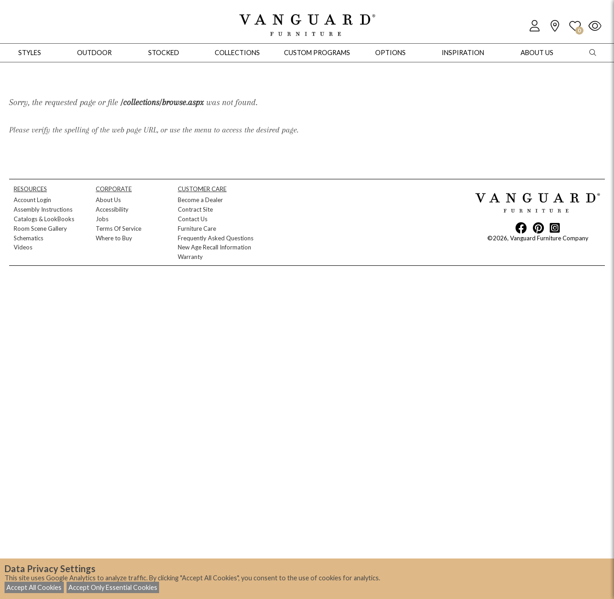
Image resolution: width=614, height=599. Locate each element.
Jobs (102, 219)
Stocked (163, 52)
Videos (23, 247)
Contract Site (195, 209)
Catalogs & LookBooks (44, 219)
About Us (108, 199)
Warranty (190, 256)
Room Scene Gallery (40, 228)
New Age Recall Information (214, 247)
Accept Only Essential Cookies (112, 587)
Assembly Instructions (43, 209)
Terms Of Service (118, 228)
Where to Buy (114, 238)
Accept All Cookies (34, 587)
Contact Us (192, 219)
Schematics (28, 238)
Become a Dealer (200, 199)
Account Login (32, 199)
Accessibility (112, 209)
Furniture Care (197, 228)
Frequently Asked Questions (215, 238)
